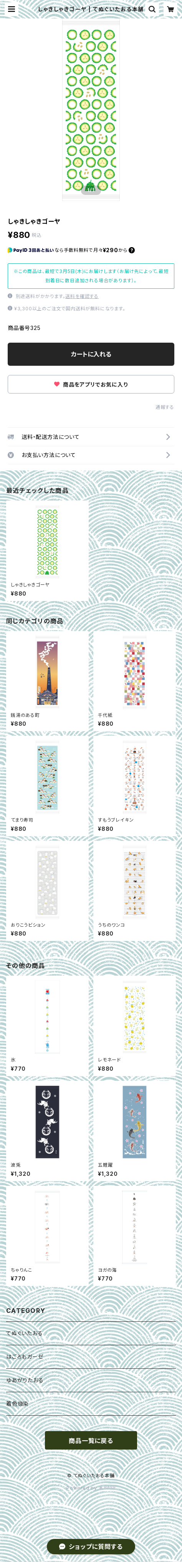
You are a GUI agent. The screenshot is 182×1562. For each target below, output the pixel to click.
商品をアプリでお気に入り (90, 384)
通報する (165, 407)
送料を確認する (82, 296)
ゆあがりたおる (25, 1380)
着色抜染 (17, 1403)
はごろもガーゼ (25, 1356)
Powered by (91, 1488)
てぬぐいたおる (24, 1333)
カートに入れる (91, 354)
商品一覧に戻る (91, 1441)
